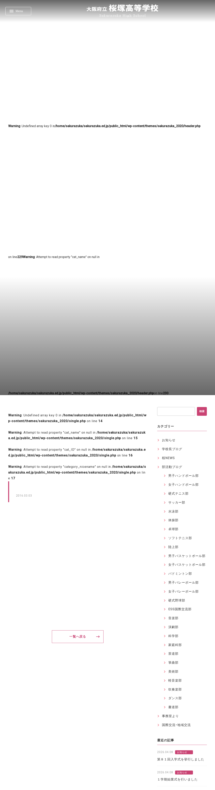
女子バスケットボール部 (186, 565)
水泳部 (173, 511)
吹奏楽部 (175, 689)
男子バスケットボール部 (186, 556)
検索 (201, 411)
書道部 (173, 707)
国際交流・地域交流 (176, 725)
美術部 (173, 671)
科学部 (173, 636)
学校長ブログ (172, 449)
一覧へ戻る (77, 636)
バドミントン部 (180, 573)
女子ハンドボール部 (183, 484)
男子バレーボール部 (183, 582)
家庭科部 (175, 645)
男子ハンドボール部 (183, 476)
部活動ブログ (172, 467)
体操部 (173, 520)
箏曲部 (173, 662)
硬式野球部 (176, 600)
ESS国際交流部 (180, 609)
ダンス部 (175, 698)
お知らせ (168, 440)
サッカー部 (176, 502)
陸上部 (173, 547)
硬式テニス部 (178, 493)
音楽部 (173, 618)
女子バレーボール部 (183, 591)
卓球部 (173, 529)
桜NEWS (168, 458)
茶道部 (173, 654)
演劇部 (173, 627)
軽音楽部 (175, 680)
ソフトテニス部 (180, 538)
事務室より (170, 716)
